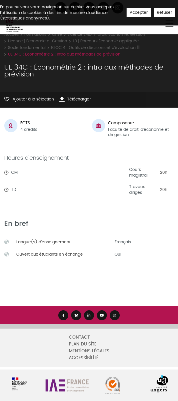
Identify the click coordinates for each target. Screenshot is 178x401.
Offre (57, 34)
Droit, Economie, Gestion (121, 34)
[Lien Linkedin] (89, 315)
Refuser (164, 12)
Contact (79, 337)
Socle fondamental (26, 48)
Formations (35, 34)
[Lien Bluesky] (76, 315)
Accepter (139, 12)
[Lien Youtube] (102, 315)
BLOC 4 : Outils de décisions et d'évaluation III (95, 48)
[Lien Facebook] (63, 315)
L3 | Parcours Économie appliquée (106, 41)
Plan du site (83, 344)
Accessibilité (84, 358)
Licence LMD (80, 34)
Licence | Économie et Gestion (37, 41)
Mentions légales (89, 351)
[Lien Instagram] (115, 315)
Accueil (11, 34)
